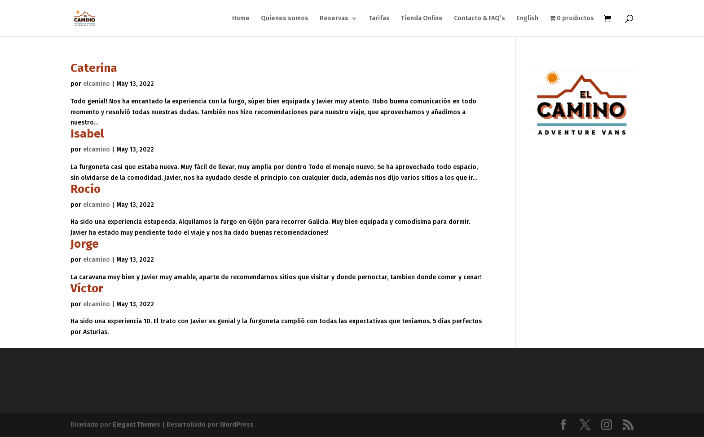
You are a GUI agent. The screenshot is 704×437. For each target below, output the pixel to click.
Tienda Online (422, 18)
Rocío (85, 189)
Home (241, 18)
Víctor (86, 288)
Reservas (334, 18)
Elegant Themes (136, 424)
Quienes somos (284, 18)
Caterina (93, 68)
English (527, 18)
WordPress (237, 424)
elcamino (96, 84)
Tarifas (379, 18)
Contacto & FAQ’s (479, 18)
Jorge (84, 244)
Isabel (87, 134)
